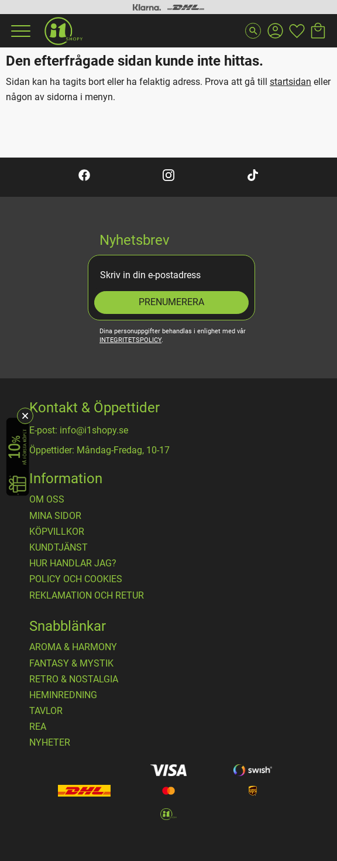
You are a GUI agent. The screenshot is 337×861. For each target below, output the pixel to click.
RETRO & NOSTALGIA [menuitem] (73, 679)
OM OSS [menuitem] (46, 499)
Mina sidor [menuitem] (55, 516)
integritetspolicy (130, 340)
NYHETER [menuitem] (49, 742)
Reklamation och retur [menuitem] (86, 595)
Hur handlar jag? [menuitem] (72, 563)
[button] (19, 31)
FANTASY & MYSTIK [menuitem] (71, 663)
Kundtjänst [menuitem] (58, 547)
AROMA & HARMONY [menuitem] (73, 647)
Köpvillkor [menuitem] (56, 532)
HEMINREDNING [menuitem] (63, 695)
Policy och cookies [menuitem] (75, 579)
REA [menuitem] (37, 727)
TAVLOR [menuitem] (46, 711)
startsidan (290, 81)
